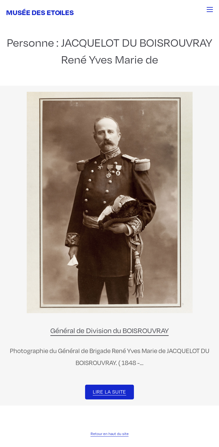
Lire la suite (109, 391)
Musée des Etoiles (40, 12)
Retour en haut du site (110, 433)
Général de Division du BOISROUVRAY (109, 330)
